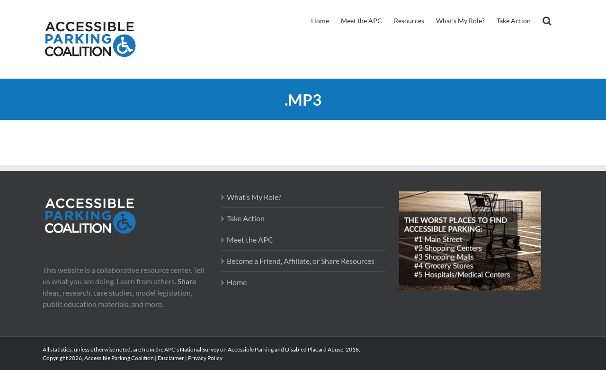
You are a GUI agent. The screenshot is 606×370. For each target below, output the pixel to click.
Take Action (246, 218)
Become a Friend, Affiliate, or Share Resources (300, 260)
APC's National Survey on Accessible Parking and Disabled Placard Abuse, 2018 (261, 349)
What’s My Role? (254, 196)
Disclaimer (171, 357)
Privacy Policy (205, 357)
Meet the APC (250, 239)
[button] (547, 20)
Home (237, 282)
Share (187, 281)
